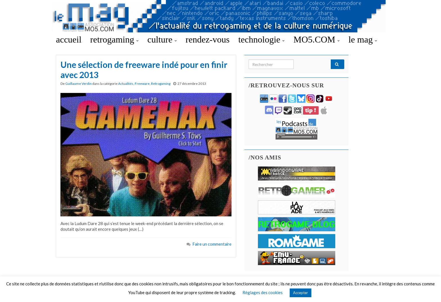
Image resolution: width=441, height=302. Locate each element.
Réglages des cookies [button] (262, 292)
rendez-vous (208, 39)
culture (162, 39)
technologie (261, 39)
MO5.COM (316, 39)
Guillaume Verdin (78, 83)
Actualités (125, 83)
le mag (362, 39)
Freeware (142, 83)
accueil (69, 39)
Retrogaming (160, 83)
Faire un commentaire (212, 244)
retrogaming (114, 39)
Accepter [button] (300, 292)
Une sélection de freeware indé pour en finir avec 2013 (143, 69)
